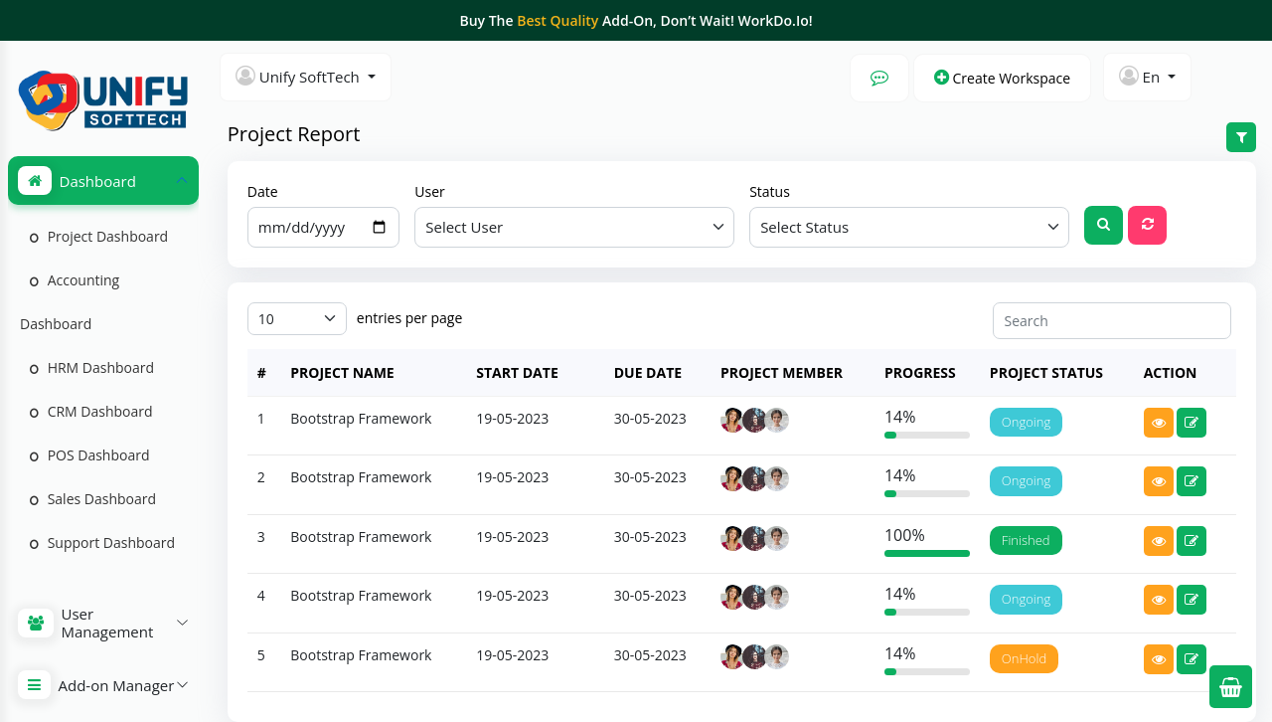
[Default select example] (574, 227)
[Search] (1112, 320)
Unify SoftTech (300, 76)
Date (262, 191)
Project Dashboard (99, 236)
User (429, 191)
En (1141, 76)
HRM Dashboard (92, 367)
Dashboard (77, 180)
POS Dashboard (90, 455)
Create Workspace (1002, 78)
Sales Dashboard (93, 498)
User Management (86, 622)
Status (769, 191)
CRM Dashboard (91, 411)
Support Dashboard (102, 542)
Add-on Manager (96, 684)
